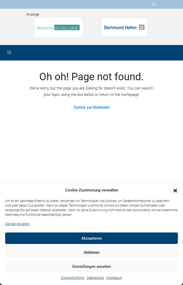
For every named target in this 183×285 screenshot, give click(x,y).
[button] (175, 190)
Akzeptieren (91, 238)
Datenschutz (95, 278)
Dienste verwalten (17, 224)
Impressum (114, 278)
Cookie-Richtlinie (72, 278)
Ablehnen (92, 252)
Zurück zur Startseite (92, 107)
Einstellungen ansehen (91, 266)
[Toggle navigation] (154, 4)
